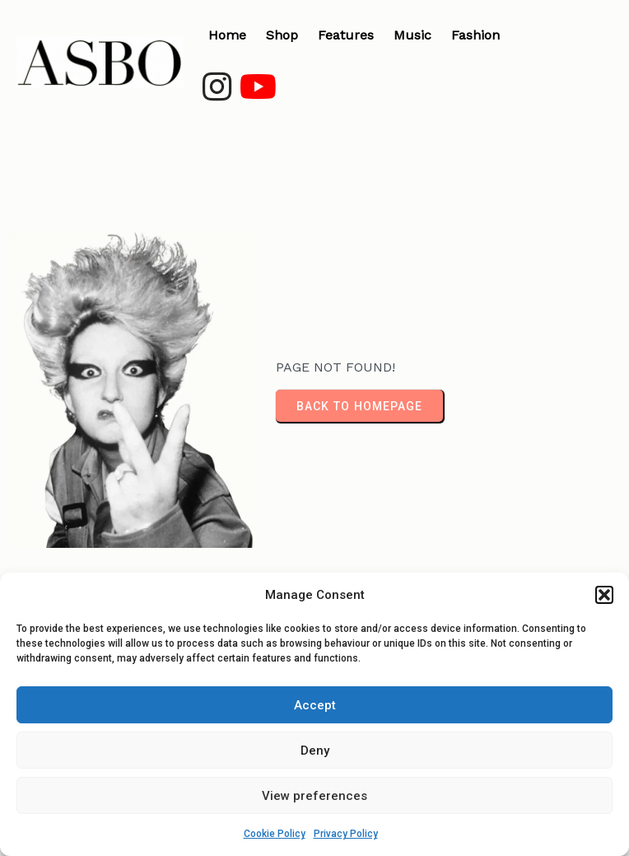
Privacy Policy (346, 834)
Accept (315, 705)
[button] (604, 595)
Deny (315, 750)
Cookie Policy (274, 834)
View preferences (314, 795)
